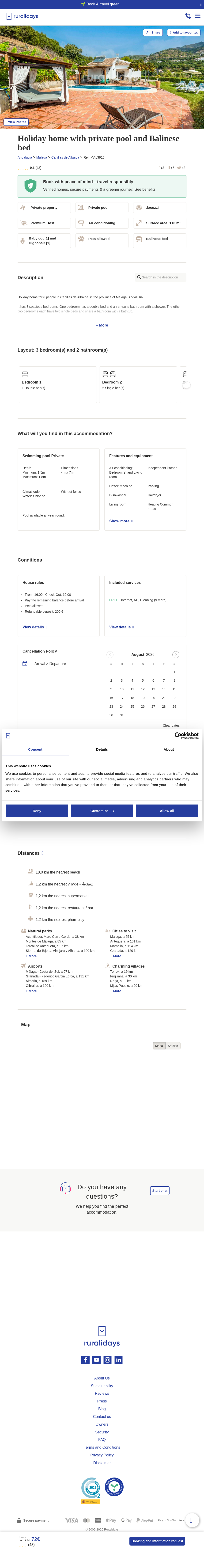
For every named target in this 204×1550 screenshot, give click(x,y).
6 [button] (153, 680)
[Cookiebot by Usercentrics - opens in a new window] (178, 735)
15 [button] (174, 689)
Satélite (173, 1046)
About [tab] (169, 749)
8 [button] (174, 680)
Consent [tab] (35, 749)
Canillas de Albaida (65, 157)
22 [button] (174, 698)
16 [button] (111, 698)
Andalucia (25, 157)
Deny (37, 811)
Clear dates (171, 725)
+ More (102, 311)
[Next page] (175, 654)
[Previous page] (109, 654)
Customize (102, 811)
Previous (17, 384)
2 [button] (111, 680)
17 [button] (122, 698)
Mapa (159, 1046)
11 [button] (132, 689)
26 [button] (143, 706)
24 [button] (122, 706)
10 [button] (122, 689)
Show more (121, 521)
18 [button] (132, 698)
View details (35, 627)
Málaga (41, 157)
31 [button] (122, 715)
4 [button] (132, 680)
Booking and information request (157, 1541)
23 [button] (111, 706)
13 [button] (153, 689)
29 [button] (174, 706)
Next (186, 384)
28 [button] (164, 706)
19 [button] (143, 698)
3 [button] (122, 680)
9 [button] (111, 689)
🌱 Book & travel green (100, 4)
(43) (27, 1545)
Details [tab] (102, 749)
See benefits (145, 189)
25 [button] (132, 706)
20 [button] (153, 698)
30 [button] (111, 715)
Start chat (159, 1191)
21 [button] (164, 698)
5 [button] (143, 680)
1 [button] (174, 672)
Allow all (167, 811)
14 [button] (164, 689)
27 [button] (153, 706)
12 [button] (143, 689)
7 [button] (164, 680)
